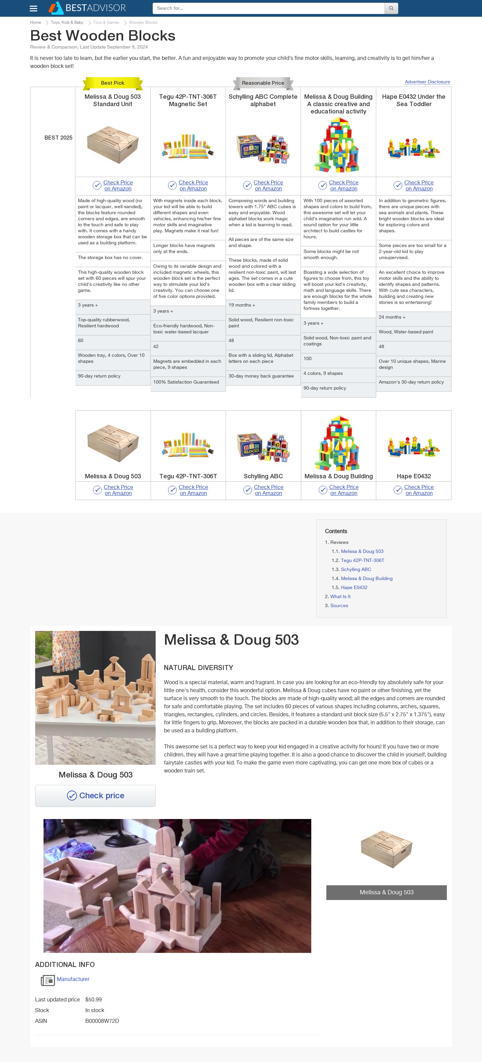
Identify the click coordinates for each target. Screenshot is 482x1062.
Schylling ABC (356, 569)
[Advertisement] (97, 566)
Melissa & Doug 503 (362, 551)
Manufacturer (65, 982)
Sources (339, 605)
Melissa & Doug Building (367, 578)
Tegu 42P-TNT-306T (362, 560)
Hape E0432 (354, 587)
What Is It (340, 596)
